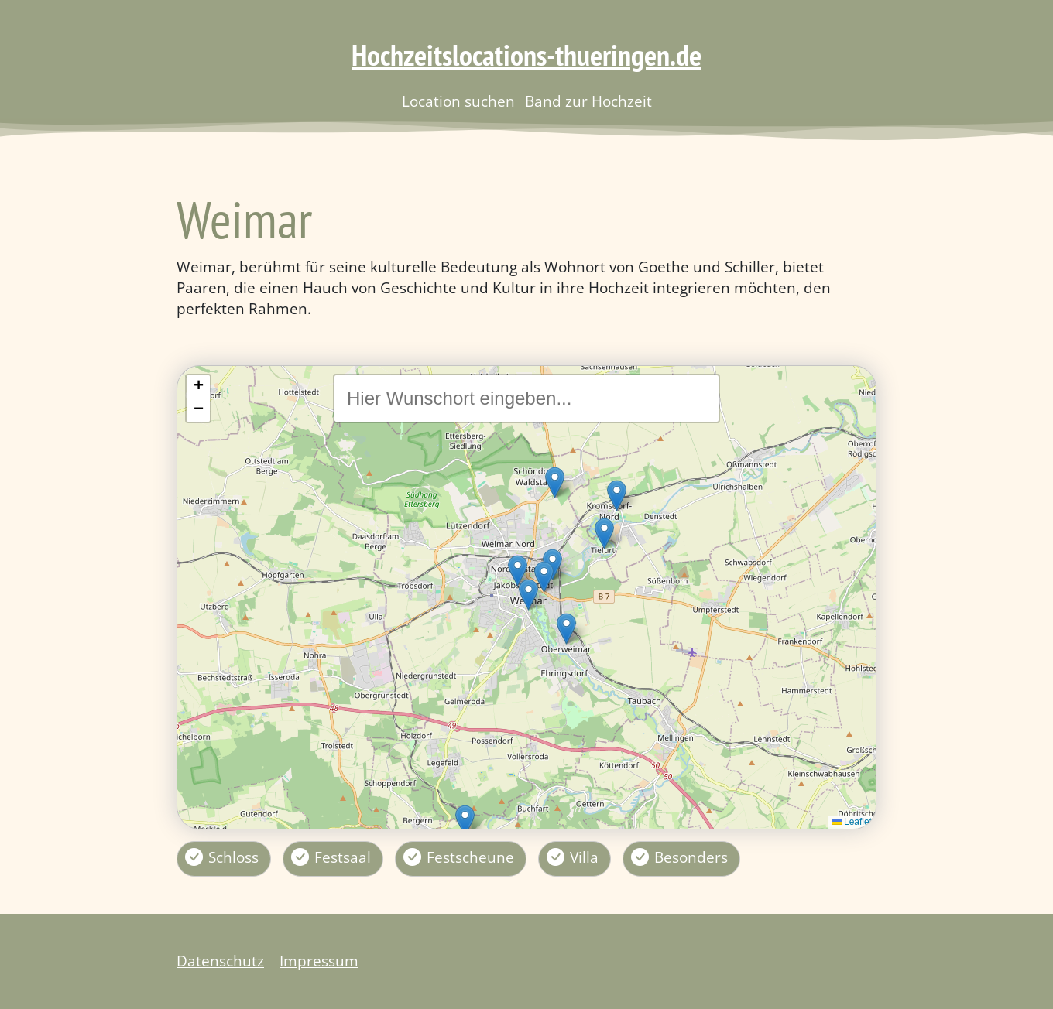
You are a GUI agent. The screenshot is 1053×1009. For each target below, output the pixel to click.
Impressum (319, 960)
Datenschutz (220, 960)
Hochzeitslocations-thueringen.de (526, 55)
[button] (528, 595)
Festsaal (342, 857)
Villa (584, 857)
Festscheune (470, 857)
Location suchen (458, 101)
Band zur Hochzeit (588, 101)
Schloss (233, 857)
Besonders (691, 857)
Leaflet (852, 821)
